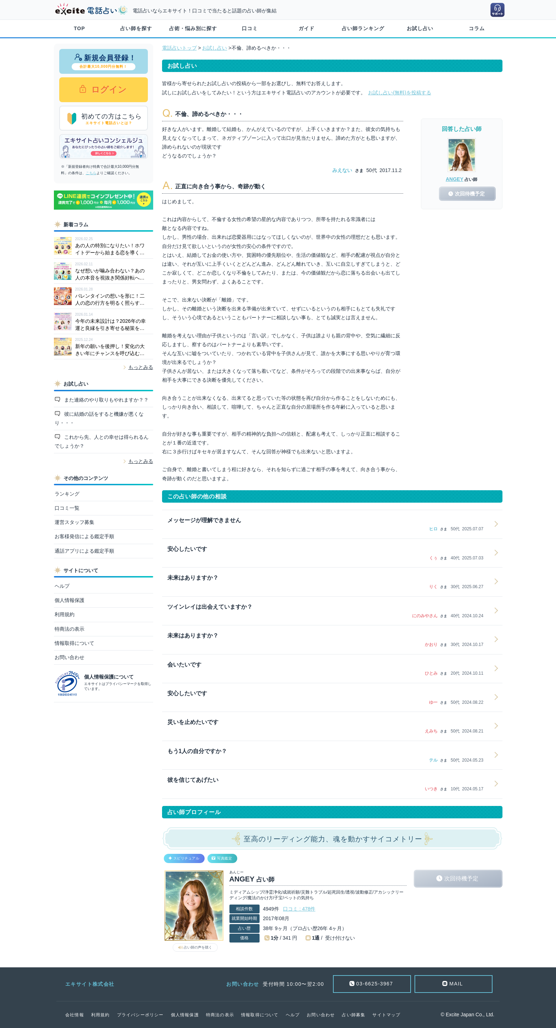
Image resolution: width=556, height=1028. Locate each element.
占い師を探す (136, 28)
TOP (79, 28)
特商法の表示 (69, 629)
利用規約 (64, 614)
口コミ (250, 28)
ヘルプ (62, 586)
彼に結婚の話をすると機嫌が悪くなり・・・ (99, 418)
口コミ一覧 (67, 508)
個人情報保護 (69, 600)
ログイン (108, 89)
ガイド (307, 28)
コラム (477, 28)
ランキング (67, 494)
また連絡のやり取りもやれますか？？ (106, 400)
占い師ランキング (363, 28)
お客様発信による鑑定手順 (84, 536)
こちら (91, 173)
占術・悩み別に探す (193, 28)
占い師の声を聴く (198, 947)
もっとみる (140, 367)
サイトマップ (386, 1014)
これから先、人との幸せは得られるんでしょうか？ (102, 441)
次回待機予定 (461, 878)
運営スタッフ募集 (74, 522)
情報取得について (74, 643)
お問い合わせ (69, 657)
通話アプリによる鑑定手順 (84, 551)
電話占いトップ (179, 48)
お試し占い (420, 28)
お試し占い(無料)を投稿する (399, 92)
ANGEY (454, 179)
